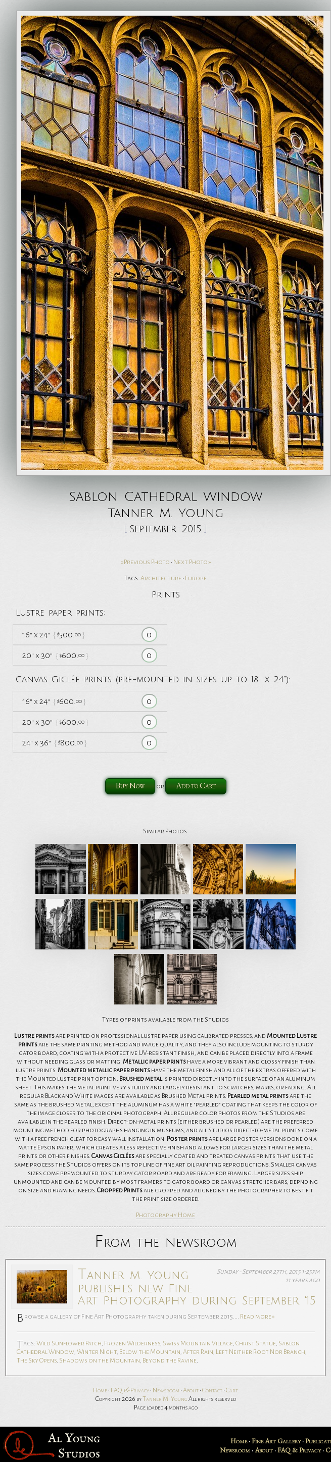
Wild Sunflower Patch (69, 1343)
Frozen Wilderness (132, 1343)
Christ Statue (255, 1343)
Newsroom (166, 1390)
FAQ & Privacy (130, 1390)
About (191, 1390)
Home (100, 1390)
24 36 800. (54, 742)
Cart (232, 1390)
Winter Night (97, 1351)
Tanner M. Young (165, 1398)
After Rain (198, 1351)
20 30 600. (55, 655)
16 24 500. (53, 634)
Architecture (160, 578)
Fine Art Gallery (276, 1440)
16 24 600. (53, 701)
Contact (212, 1390)
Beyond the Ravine (170, 1360)
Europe (196, 578)
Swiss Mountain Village (198, 1343)
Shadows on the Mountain (99, 1360)
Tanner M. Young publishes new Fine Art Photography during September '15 (197, 1287)
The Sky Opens (37, 1360)
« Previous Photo (145, 562)
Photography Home (165, 1215)
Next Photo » (192, 562)
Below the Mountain (149, 1351)
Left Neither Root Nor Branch (260, 1351)
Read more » (257, 1316)
